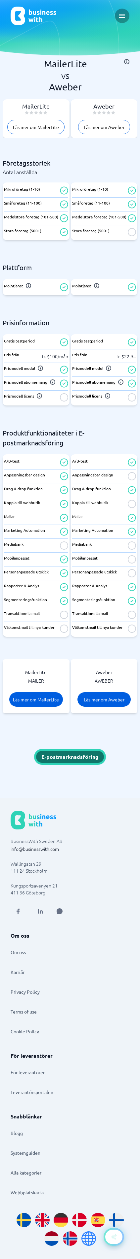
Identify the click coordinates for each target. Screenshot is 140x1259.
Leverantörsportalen (32, 1092)
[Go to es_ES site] (98, 1220)
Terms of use (24, 1012)
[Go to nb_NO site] (70, 1238)
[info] (126, 61)
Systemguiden (25, 1153)
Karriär (17, 972)
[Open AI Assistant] (60, 911)
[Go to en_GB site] (42, 1220)
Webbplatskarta (27, 1192)
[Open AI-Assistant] (114, 1237)
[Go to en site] (88, 1238)
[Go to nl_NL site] (51, 1238)
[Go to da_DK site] (79, 1220)
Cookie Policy (25, 1031)
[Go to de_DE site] (61, 1220)
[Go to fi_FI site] (116, 1220)
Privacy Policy (25, 992)
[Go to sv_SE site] (24, 1220)
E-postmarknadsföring (70, 756)
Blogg (17, 1133)
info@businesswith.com (35, 849)
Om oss (18, 952)
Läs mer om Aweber (104, 127)
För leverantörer (28, 1072)
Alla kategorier (26, 1173)
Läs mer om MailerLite (36, 127)
